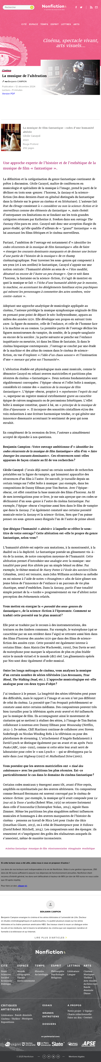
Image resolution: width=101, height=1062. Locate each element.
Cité (24, 24)
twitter (81, 7)
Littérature (73, 971)
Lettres (66, 24)
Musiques (89, 974)
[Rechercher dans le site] (18, 7)
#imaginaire (74, 848)
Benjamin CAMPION (17, 81)
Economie (6, 980)
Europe (21, 977)
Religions (56, 977)
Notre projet (74, 1011)
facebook (76, 7)
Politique (6, 984)
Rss (91, 7)
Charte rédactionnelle (80, 1014)
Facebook (44, 1056)
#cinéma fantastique (16, 848)
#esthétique (88, 848)
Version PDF (8, 93)
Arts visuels (90, 980)
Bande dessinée (23, 1015)
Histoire (39, 971)
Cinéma (88, 971)
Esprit (55, 24)
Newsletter (96, 7)
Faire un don (75, 1017)
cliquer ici (22, 886)
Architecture (90, 984)
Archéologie (41, 974)
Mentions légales (76, 1056)
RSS (53, 1056)
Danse (87, 993)
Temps (44, 24)
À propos (75, 1005)
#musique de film (37, 848)
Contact (88, 1017)
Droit (4, 971)
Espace (33, 24)
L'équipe (87, 1011)
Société (5, 977)
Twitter (49, 1056)
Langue (71, 974)
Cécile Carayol (31, 135)
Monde (21, 971)
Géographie (23, 974)
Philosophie (57, 971)
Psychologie (57, 974)
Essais (47, 1005)
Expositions (7, 1022)
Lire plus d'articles (50, 937)
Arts (77, 24)
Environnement (26, 980)
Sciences (6, 974)
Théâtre (88, 977)
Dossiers (49, 1024)
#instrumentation (57, 848)
